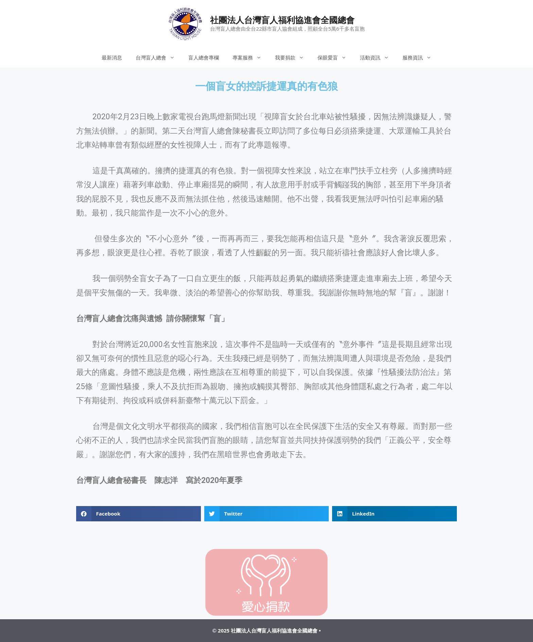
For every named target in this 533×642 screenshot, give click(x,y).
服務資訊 (420, 57)
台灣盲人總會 (159, 57)
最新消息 (112, 57)
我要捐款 (293, 57)
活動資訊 (378, 57)
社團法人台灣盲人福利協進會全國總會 (282, 19)
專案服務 (250, 57)
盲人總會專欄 (203, 57)
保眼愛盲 (335, 57)
